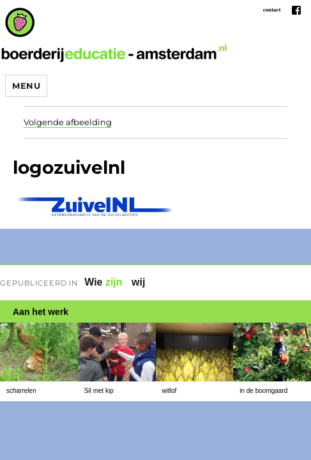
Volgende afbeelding (68, 122)
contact (272, 9)
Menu (26, 85)
